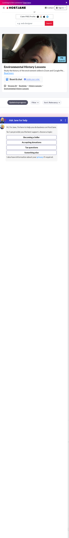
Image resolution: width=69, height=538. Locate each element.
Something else (31, 152)
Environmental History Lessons (16, 88)
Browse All (12, 86)
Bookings (23, 86)
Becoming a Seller (31, 137)
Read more (9, 73)
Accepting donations (31, 142)
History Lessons (35, 86)
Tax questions (31, 147)
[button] (52, 102)
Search (49, 23)
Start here (27, 2)
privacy (40, 157)
